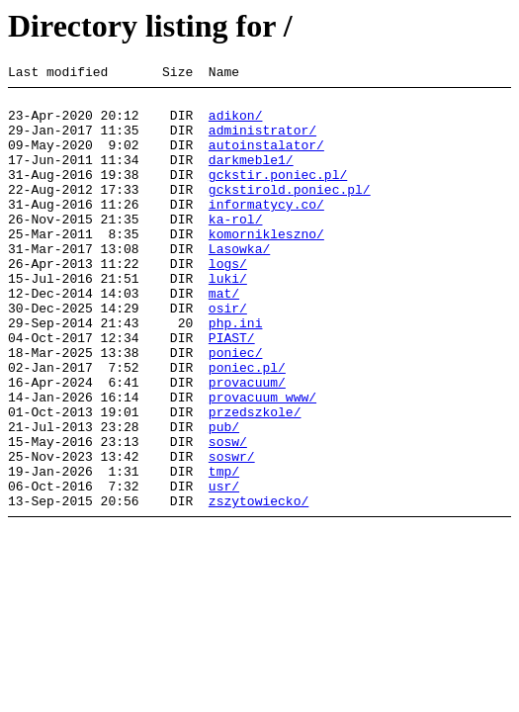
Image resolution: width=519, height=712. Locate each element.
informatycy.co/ (266, 230)
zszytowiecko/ (258, 586)
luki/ (228, 319)
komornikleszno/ (266, 266)
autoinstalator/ (266, 159)
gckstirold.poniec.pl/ (290, 213)
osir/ (228, 355)
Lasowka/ (239, 284)
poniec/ (236, 408)
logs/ (228, 302)
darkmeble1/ (251, 177)
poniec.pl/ (247, 426)
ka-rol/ (236, 248)
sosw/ (228, 515)
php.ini (236, 373)
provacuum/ (247, 444)
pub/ (224, 497)
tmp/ (224, 551)
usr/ (224, 569)
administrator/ (262, 141)
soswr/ (232, 533)
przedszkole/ (255, 480)
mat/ (224, 337)
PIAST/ (232, 391)
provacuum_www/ (262, 462)
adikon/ (236, 124)
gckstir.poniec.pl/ (278, 195)
